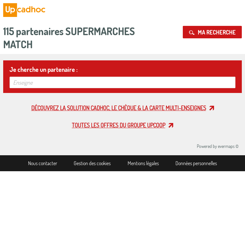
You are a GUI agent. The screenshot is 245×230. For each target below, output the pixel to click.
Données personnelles (196, 163)
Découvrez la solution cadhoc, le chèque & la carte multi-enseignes (118, 107)
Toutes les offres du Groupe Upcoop (118, 125)
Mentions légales (143, 163)
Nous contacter (42, 163)
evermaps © (228, 146)
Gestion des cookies (92, 163)
